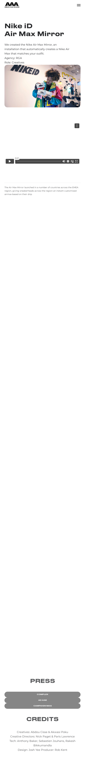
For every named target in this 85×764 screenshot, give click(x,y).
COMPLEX (42, 694)
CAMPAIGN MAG (42, 706)
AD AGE (42, 700)
